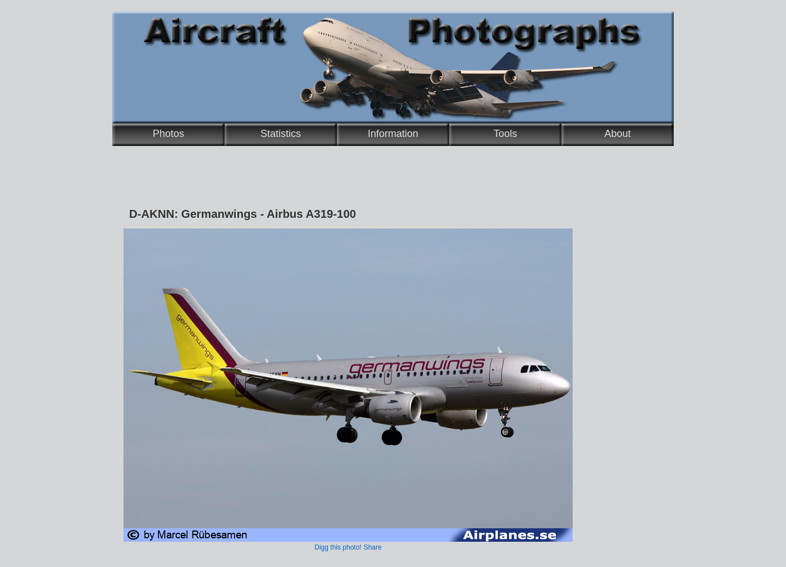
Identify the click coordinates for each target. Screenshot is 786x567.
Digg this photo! (337, 547)
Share (373, 547)
